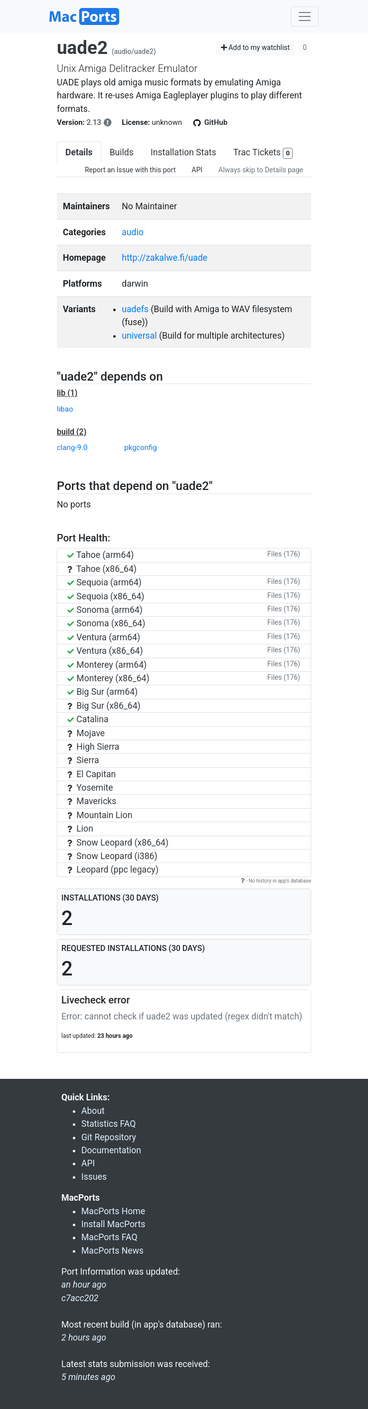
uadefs (135, 309)
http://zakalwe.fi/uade (164, 258)
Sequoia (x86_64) (105, 596)
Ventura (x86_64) (105, 651)
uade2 (82, 47)
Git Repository (108, 1137)
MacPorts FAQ (109, 1237)
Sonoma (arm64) (105, 610)
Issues (94, 1177)
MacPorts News (112, 1251)
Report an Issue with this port (130, 170)
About (93, 1111)
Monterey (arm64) (107, 665)
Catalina (88, 719)
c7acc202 (79, 1298)
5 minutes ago (88, 1377)
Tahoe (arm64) (100, 555)
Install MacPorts (113, 1224)
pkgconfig (140, 447)
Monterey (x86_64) (108, 678)
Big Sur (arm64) (102, 692)
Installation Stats (183, 152)
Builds (122, 152)
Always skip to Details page (260, 170)
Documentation (111, 1150)
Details (79, 152)
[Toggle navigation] (305, 16)
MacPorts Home (113, 1211)
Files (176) (283, 554)
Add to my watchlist (255, 47)
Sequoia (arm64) (104, 582)
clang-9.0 (72, 447)
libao (65, 409)
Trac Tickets (263, 153)
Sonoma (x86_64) (106, 623)
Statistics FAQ (108, 1124)
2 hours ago (83, 1338)
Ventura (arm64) (103, 637)
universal (139, 336)
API (196, 170)
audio (133, 232)
